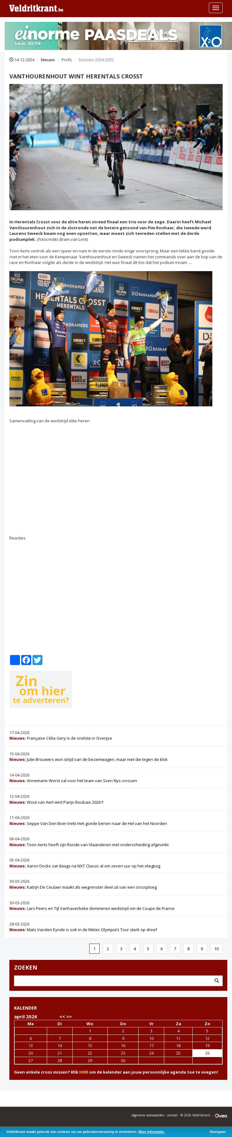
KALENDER (25, 1008)
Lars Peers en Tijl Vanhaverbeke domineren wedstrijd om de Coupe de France (92, 908)
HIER (83, 1072)
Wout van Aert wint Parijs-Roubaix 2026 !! (56, 802)
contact (172, 1115)
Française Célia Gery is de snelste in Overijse (60, 738)
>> (69, 1016)
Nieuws (48, 59)
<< (62, 1016)
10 (216, 948)
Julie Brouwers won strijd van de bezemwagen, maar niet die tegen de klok (88, 759)
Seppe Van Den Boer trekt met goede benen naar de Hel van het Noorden (88, 823)
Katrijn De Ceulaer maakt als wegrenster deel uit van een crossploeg (83, 887)
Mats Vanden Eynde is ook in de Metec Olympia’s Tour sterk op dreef (83, 929)
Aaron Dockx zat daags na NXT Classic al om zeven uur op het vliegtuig (84, 866)
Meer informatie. (151, 1132)
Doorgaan (218, 1132)
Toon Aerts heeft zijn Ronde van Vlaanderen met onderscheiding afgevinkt (89, 844)
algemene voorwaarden (148, 1115)
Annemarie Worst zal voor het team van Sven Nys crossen (73, 780)
